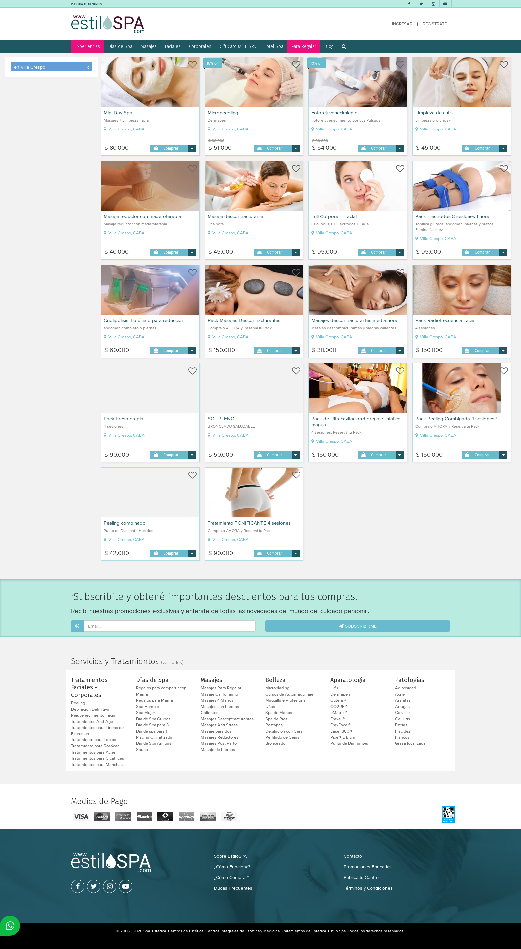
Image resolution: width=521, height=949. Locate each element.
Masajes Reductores (219, 737)
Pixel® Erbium (342, 737)
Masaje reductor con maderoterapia (142, 216)
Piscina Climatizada (154, 737)
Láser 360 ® (341, 731)
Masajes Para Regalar (221, 688)
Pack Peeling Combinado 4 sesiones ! (456, 419)
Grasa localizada (410, 743)
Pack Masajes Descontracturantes (244, 320)
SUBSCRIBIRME (358, 626)
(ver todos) (172, 662)
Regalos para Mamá (154, 700)
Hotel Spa (273, 46)
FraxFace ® (340, 725)
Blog (329, 46)
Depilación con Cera (284, 731)
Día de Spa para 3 (152, 725)
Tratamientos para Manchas (97, 765)
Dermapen (340, 694)
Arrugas (402, 707)
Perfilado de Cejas (282, 737)
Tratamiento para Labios (93, 740)
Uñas (270, 707)
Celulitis (402, 719)
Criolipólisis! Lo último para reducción (144, 320)
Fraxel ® (337, 719)
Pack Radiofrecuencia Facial (445, 320)
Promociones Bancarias (368, 866)
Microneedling (223, 113)
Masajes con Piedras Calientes (220, 710)
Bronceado (275, 743)
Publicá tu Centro (361, 877)
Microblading (277, 688)
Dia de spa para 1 (151, 731)
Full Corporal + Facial (334, 216)
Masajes (149, 46)
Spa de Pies (276, 719)
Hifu (334, 688)
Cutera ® (338, 700)
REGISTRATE (435, 24)
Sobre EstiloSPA (230, 856)
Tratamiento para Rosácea (95, 746)
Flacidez (402, 731)
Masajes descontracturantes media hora (354, 320)
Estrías (401, 725)
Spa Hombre (147, 707)
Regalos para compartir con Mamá (161, 691)
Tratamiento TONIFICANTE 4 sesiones (249, 523)
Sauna (142, 750)
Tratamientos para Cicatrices (97, 758)
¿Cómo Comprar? (231, 877)
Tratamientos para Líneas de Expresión (97, 731)
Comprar (170, 148)
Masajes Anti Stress (219, 725)
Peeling (78, 703)
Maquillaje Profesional (286, 700)
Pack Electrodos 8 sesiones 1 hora (452, 216)
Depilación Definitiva (90, 709)
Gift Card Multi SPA (238, 46)
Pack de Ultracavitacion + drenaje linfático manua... (356, 422)
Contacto (353, 856)
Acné (400, 694)
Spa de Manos (278, 713)
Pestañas (274, 725)
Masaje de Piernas (218, 750)
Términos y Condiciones (368, 888)
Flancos (402, 737)
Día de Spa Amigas (153, 743)
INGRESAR (402, 24)
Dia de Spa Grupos (153, 719)
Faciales (173, 46)
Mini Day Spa (118, 113)
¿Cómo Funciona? (232, 866)
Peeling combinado (125, 523)
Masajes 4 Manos (217, 700)
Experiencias (87, 46)
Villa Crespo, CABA (124, 129)
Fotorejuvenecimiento (334, 113)
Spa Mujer (145, 713)
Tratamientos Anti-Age (92, 722)
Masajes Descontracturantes (227, 719)
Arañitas (403, 700)
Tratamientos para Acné (93, 752)
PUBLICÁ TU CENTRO (86, 4)
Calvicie (402, 713)
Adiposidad (405, 688)
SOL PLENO (221, 419)
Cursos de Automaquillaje (289, 694)
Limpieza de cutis (434, 113)
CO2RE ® (338, 707)
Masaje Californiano (219, 694)
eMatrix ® (338, 713)
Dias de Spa (120, 46)
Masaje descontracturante (235, 216)
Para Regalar (304, 46)
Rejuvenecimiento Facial (93, 715)
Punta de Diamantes (349, 743)
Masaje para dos (216, 731)
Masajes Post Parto (219, 743)
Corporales (200, 46)
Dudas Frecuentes (233, 888)
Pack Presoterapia (123, 419)
